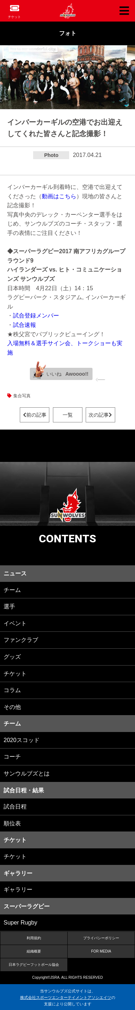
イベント (15, 623)
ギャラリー (18, 889)
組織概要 (34, 951)
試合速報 (24, 325)
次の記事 (100, 415)
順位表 (12, 823)
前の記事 (34, 415)
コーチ (12, 757)
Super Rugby (20, 922)
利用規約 (34, 938)
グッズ (12, 657)
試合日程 (15, 806)
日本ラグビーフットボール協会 (34, 965)
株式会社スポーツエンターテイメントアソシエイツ (65, 997)
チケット (14, 17)
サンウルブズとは (27, 773)
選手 (9, 606)
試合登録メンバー (36, 315)
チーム (12, 590)
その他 (12, 707)
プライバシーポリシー (101, 938)
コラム (12, 690)
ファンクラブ (21, 640)
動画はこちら (59, 196)
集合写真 (22, 395)
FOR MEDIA (101, 951)
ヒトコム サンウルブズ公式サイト (68, 11)
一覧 (68, 415)
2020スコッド (22, 740)
